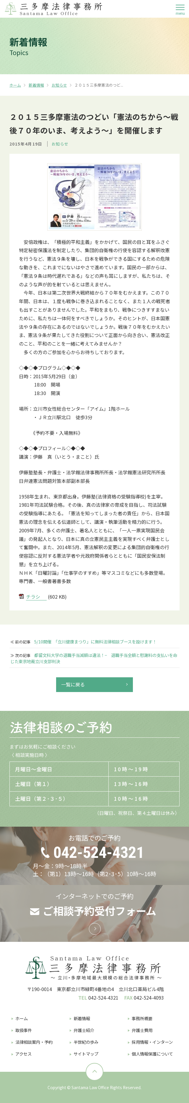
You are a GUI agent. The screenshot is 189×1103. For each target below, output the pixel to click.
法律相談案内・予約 (34, 1042)
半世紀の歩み (86, 1042)
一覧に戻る (73, 684)
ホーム (15, 85)
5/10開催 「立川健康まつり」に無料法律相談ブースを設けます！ (95, 642)
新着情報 (36, 85)
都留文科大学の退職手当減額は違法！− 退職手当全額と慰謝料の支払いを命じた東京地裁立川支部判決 (93, 658)
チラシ (33, 596)
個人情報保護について (152, 1054)
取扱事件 (23, 1030)
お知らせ (59, 85)
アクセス (23, 1054)
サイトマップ (86, 1054)
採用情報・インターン (152, 1042)
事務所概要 (142, 1018)
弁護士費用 (142, 1030)
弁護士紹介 (84, 1030)
